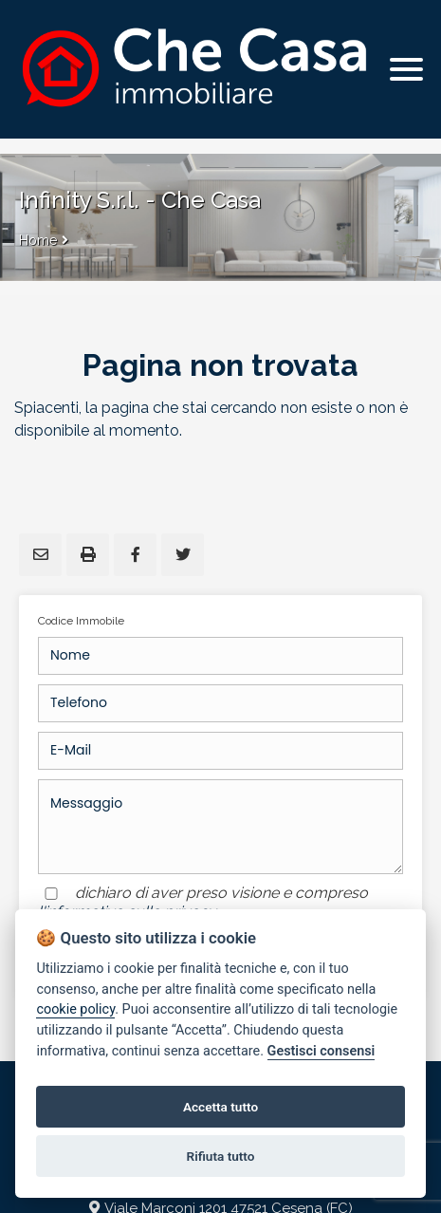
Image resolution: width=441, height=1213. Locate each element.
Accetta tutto (220, 1106)
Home (38, 240)
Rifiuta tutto (221, 1156)
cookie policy (75, 1009)
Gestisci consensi (321, 1051)
